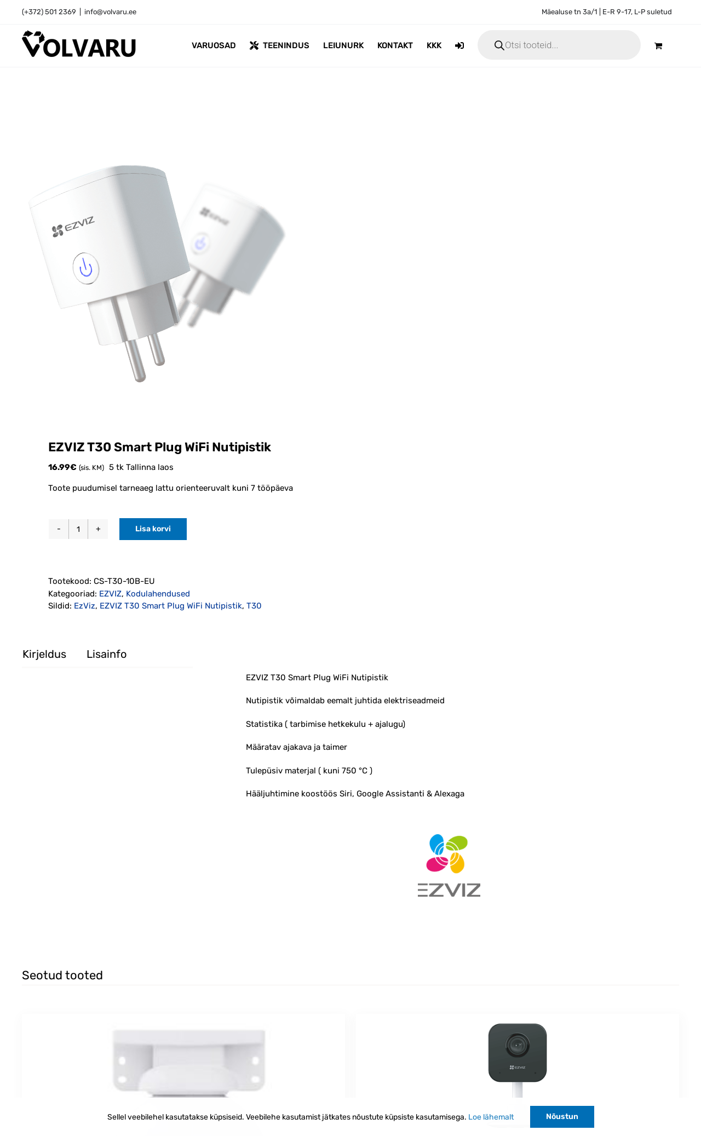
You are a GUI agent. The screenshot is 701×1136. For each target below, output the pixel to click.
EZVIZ (110, 594)
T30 (254, 606)
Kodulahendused (158, 594)
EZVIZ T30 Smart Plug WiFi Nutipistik (171, 606)
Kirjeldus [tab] (44, 654)
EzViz (84, 606)
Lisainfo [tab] (107, 654)
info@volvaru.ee (110, 12)
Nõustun (562, 1116)
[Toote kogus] (78, 529)
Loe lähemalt (491, 1117)
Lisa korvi (153, 528)
